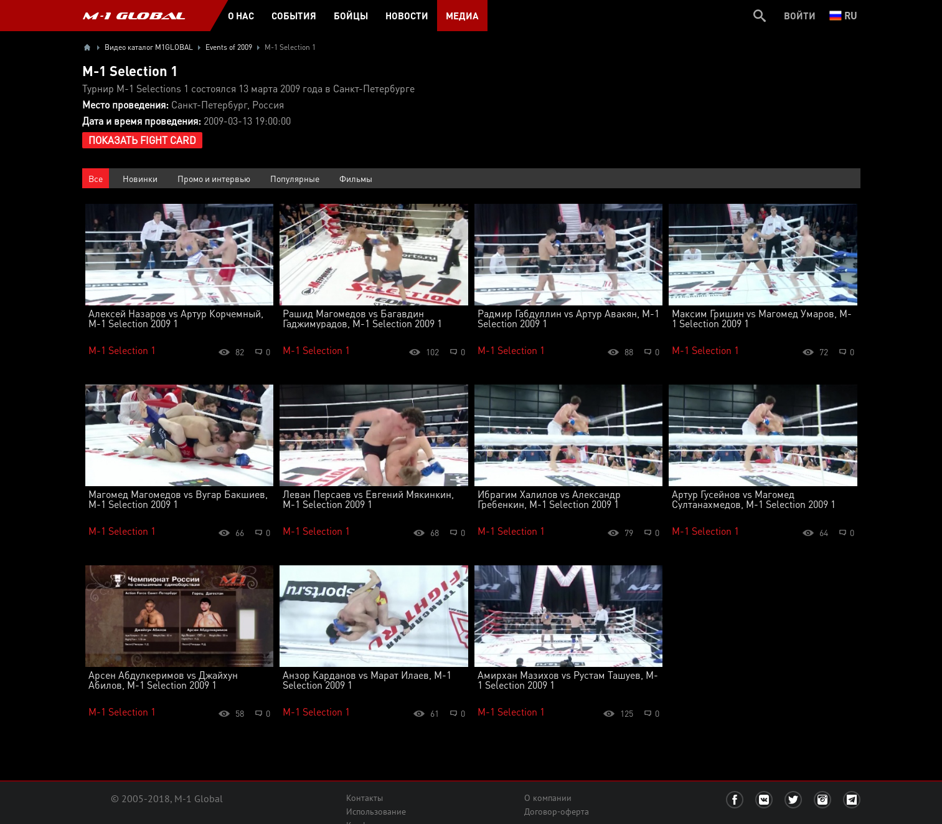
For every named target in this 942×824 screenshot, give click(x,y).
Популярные (294, 178)
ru (843, 15)
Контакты (364, 797)
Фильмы (355, 178)
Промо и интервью (213, 178)
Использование (376, 811)
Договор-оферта (556, 811)
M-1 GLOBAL (134, 16)
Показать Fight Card (142, 139)
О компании (548, 797)
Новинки (140, 178)
